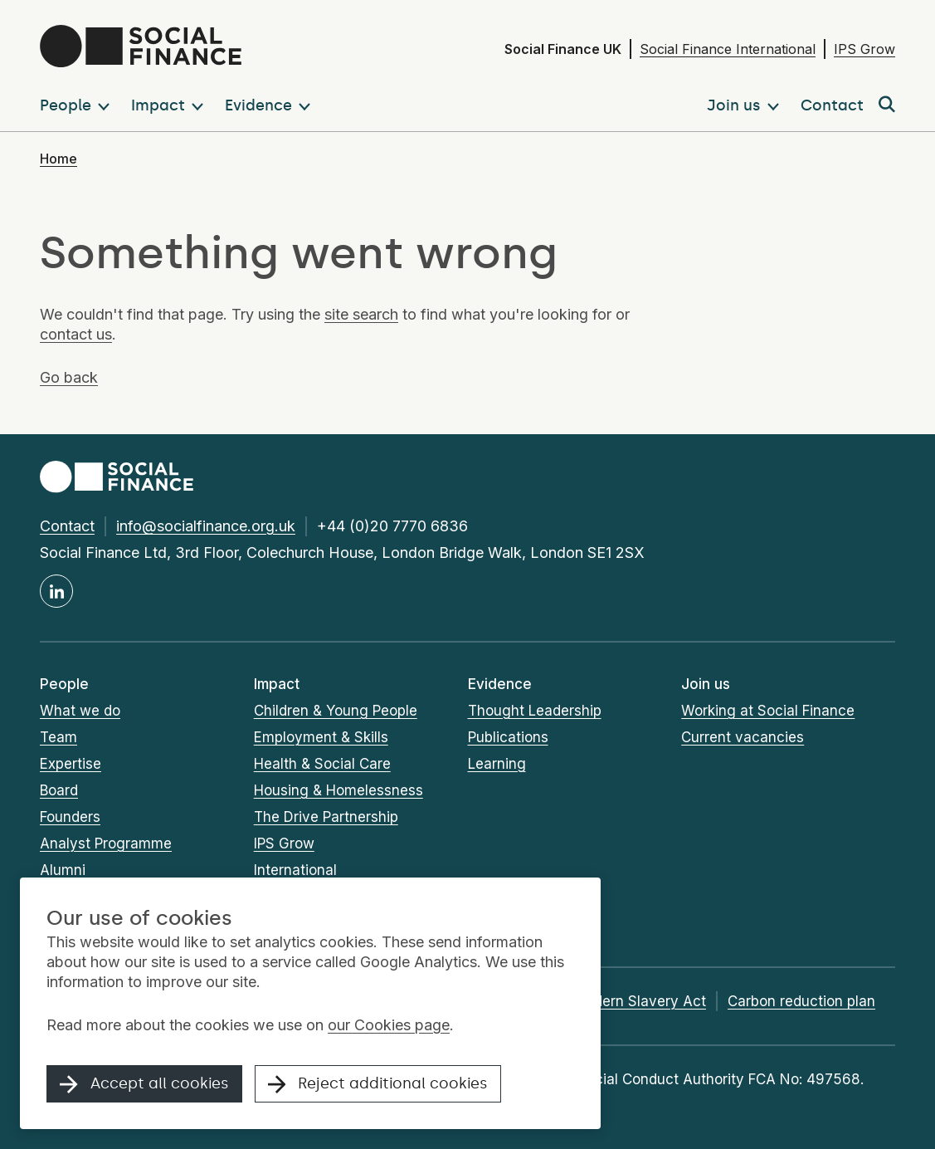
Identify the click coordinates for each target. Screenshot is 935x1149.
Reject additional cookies (378, 1084)
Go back (69, 377)
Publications (508, 737)
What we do (80, 710)
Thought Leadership (534, 710)
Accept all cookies (144, 1084)
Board (59, 790)
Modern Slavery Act (639, 1001)
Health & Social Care (322, 763)
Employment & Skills (321, 737)
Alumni (62, 870)
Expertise (70, 763)
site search (361, 314)
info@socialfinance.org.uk (205, 526)
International (295, 870)
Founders (70, 817)
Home (58, 158)
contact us (76, 334)
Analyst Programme (106, 843)
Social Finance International (728, 49)
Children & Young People (335, 710)
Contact (67, 526)
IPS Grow (864, 49)
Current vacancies (742, 737)
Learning (497, 763)
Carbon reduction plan (801, 1001)
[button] (78, 105)
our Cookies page (389, 1025)
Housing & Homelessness (338, 790)
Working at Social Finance (768, 710)
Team (58, 737)
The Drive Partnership (326, 817)
